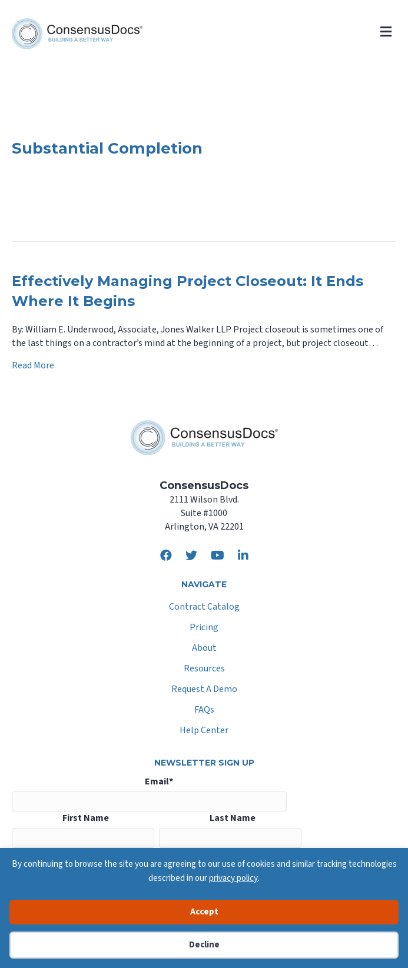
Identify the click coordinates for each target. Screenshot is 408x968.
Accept (204, 912)
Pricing (204, 628)
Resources (204, 669)
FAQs (204, 710)
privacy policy (233, 878)
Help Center (204, 731)
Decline (204, 945)
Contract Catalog (204, 607)
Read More (33, 365)
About (204, 648)
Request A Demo (204, 690)
